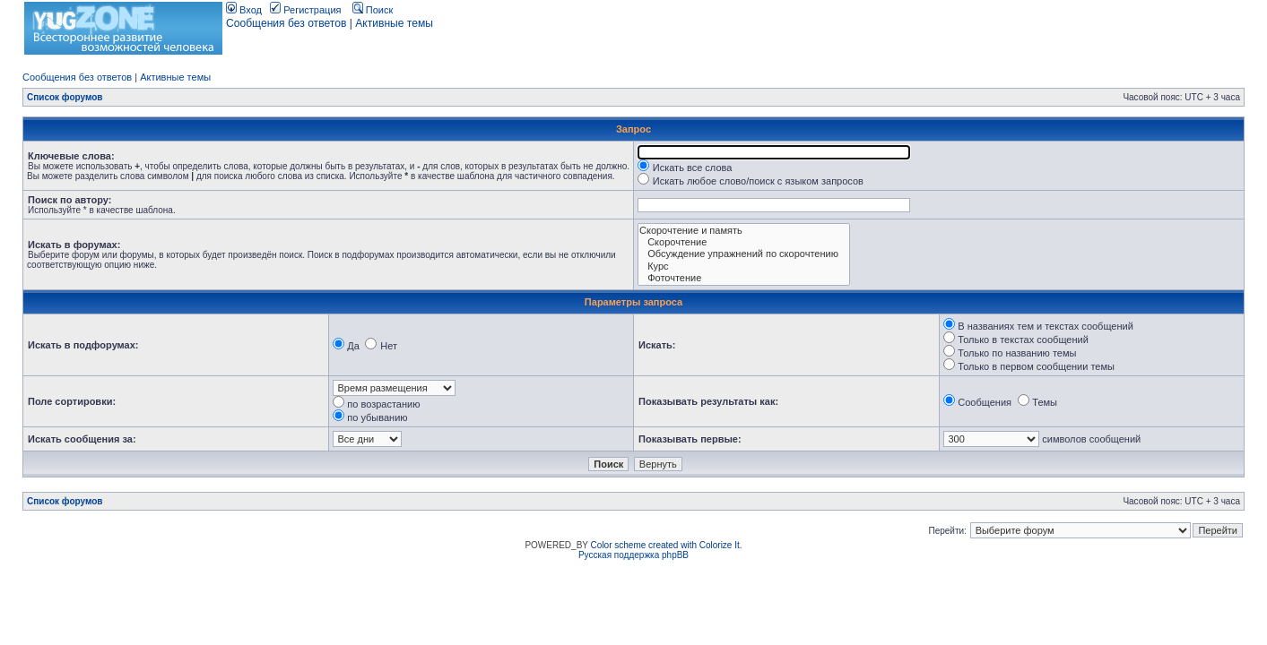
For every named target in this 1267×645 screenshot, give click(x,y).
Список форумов (65, 97)
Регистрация (305, 9)
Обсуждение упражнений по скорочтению (743, 254)
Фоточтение (743, 278)
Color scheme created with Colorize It (665, 545)
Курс (743, 266)
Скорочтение (743, 242)
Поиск (373, 9)
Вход (244, 9)
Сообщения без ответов (286, 23)
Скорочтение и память (743, 230)
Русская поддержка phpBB (633, 555)
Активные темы (394, 23)
